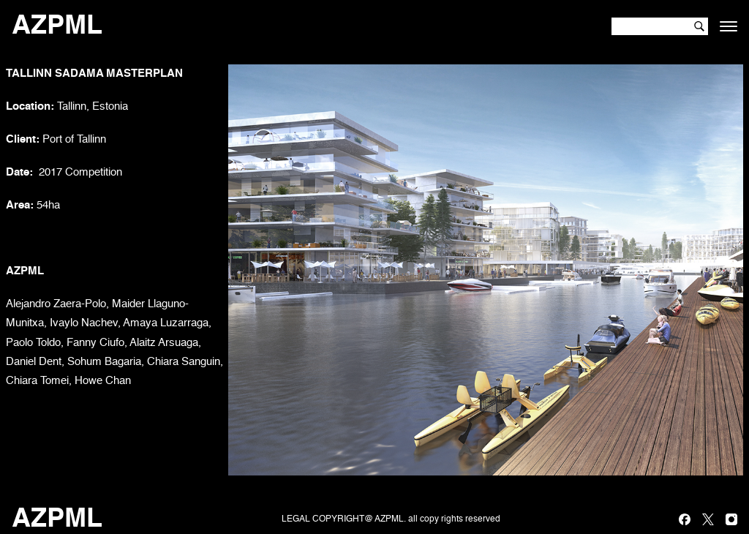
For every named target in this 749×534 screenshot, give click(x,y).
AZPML (57, 26)
